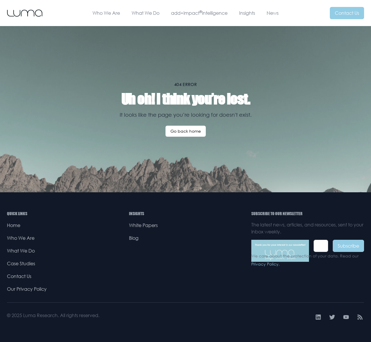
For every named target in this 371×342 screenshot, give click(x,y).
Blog (134, 238)
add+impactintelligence (199, 13)
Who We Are (106, 13)
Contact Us (347, 13)
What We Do (145, 13)
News (273, 13)
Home (13, 225)
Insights (247, 13)
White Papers (143, 225)
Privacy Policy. (265, 263)
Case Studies (21, 263)
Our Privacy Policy (27, 289)
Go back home (185, 131)
